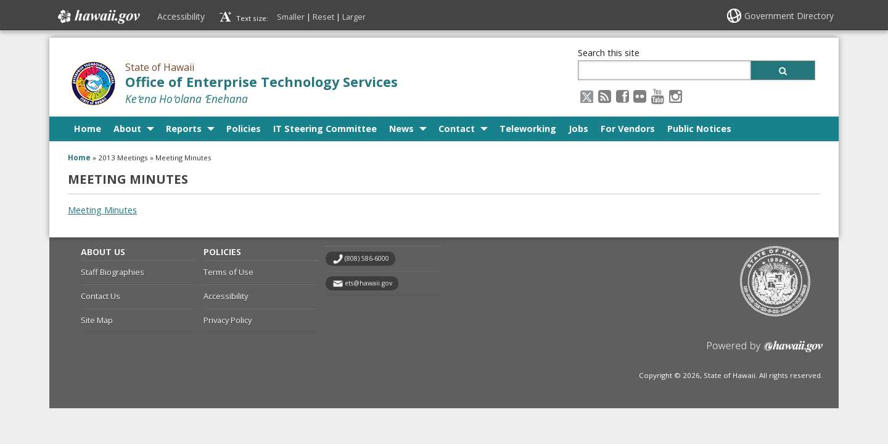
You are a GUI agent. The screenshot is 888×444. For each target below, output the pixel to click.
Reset (323, 16)
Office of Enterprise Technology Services (261, 81)
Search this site (608, 53)
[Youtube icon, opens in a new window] (657, 96)
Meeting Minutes (102, 210)
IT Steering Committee (325, 128)
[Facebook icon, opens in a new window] (622, 96)
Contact (456, 128)
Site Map (97, 320)
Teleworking (528, 128)
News (401, 128)
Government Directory (789, 16)
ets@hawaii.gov (368, 283)
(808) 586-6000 (367, 258)
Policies (243, 128)
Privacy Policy (228, 320)
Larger (354, 16)
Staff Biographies (112, 272)
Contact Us (100, 296)
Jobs (578, 128)
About (127, 128)
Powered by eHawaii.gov (765, 351)
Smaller (291, 16)
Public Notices (699, 128)
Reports (184, 128)
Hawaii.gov (97, 16)
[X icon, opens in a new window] (586, 96)
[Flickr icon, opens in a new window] (639, 96)
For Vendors (628, 128)
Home (87, 128)
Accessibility (181, 16)
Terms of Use (228, 272)
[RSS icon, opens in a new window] (604, 96)
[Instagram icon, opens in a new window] (675, 96)
